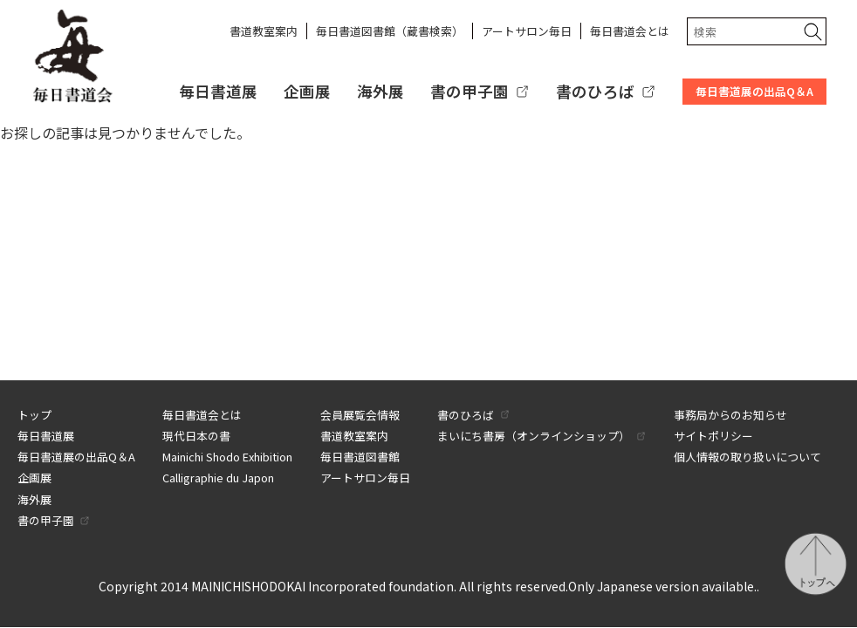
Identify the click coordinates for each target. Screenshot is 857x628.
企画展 (307, 91)
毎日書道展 (218, 91)
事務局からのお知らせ (730, 414)
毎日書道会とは (629, 31)
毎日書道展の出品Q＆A (754, 91)
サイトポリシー (713, 435)
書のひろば (595, 91)
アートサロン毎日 (527, 31)
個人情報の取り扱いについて (747, 456)
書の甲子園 (469, 91)
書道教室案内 (264, 31)
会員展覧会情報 (360, 414)
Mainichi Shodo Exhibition (227, 456)
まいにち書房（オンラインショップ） (533, 435)
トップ (34, 414)
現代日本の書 (196, 435)
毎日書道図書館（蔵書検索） (389, 31)
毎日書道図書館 (360, 456)
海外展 (380, 91)
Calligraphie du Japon (218, 477)
